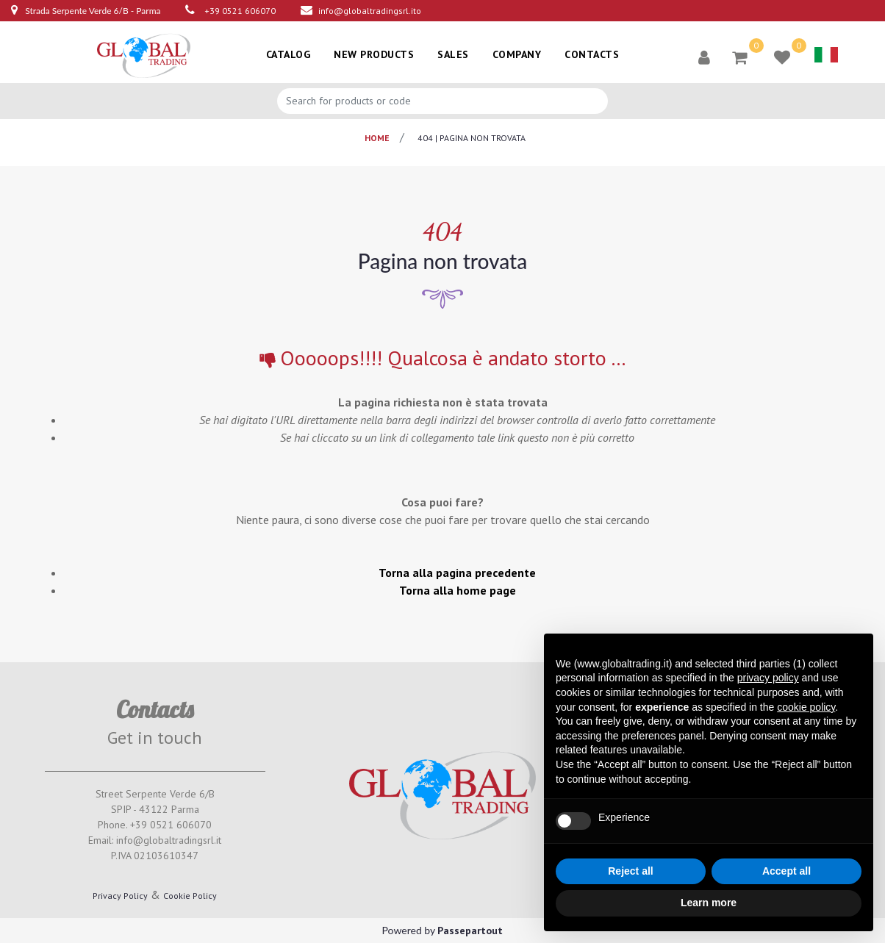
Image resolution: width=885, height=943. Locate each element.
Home (377, 137)
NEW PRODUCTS (374, 54)
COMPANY (517, 54)
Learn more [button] (709, 902)
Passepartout (470, 930)
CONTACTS (592, 54)
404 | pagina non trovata (472, 137)
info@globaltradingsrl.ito (369, 10)
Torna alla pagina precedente (457, 572)
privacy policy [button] (768, 678)
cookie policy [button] (806, 707)
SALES (453, 54)
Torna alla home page (457, 590)
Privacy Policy (120, 895)
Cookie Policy (190, 895)
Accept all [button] (786, 871)
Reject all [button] (630, 871)
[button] (704, 56)
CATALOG (288, 54)
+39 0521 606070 (240, 10)
